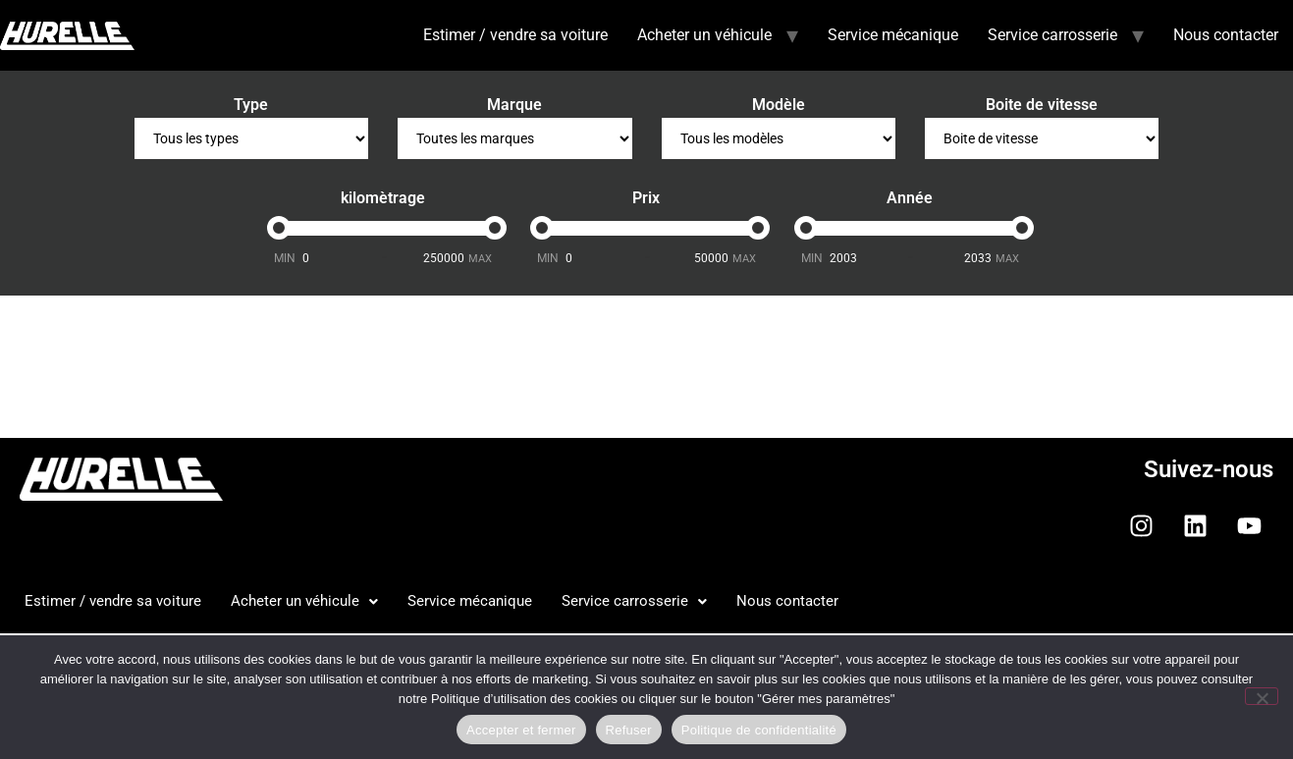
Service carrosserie (1052, 35)
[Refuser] (1261, 696)
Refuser (629, 730)
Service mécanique (893, 35)
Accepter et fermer (520, 730)
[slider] (279, 228)
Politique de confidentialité (758, 730)
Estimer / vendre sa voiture (515, 35)
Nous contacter (1225, 35)
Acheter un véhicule (704, 35)
